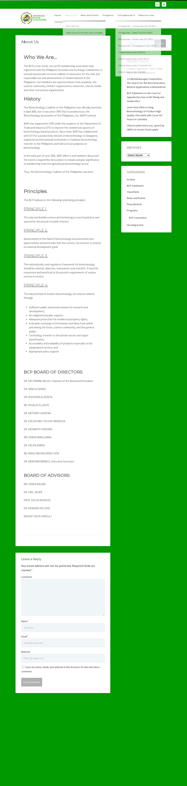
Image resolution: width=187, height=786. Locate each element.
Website (25, 651)
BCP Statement (135, 185)
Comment (26, 576)
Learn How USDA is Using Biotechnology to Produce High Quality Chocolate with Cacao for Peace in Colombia (145, 113)
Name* (24, 621)
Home (57, 15)
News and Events (89, 15)
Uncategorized (135, 225)
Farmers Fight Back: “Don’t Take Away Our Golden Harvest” (144, 70)
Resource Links (146, 15)
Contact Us (60, 21)
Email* (24, 636)
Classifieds (133, 191)
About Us (70, 15)
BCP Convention (137, 217)
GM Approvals (125, 15)
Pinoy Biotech (134, 204)
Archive (131, 179)
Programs (108, 15)
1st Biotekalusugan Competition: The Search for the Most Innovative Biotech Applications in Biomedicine (146, 83)
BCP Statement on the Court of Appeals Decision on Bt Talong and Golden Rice (145, 97)
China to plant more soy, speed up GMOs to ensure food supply (145, 127)
